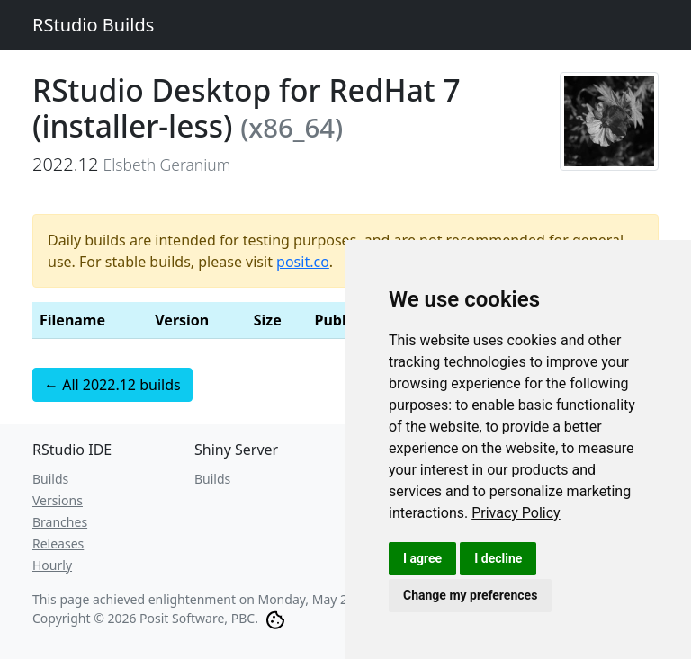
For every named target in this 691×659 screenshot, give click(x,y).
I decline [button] (498, 558)
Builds (50, 478)
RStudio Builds (93, 25)
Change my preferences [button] (470, 595)
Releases (58, 543)
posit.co (302, 262)
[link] (516, 512)
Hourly (52, 565)
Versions (57, 500)
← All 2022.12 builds (112, 385)
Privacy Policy (516, 512)
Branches (59, 521)
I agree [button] (422, 558)
